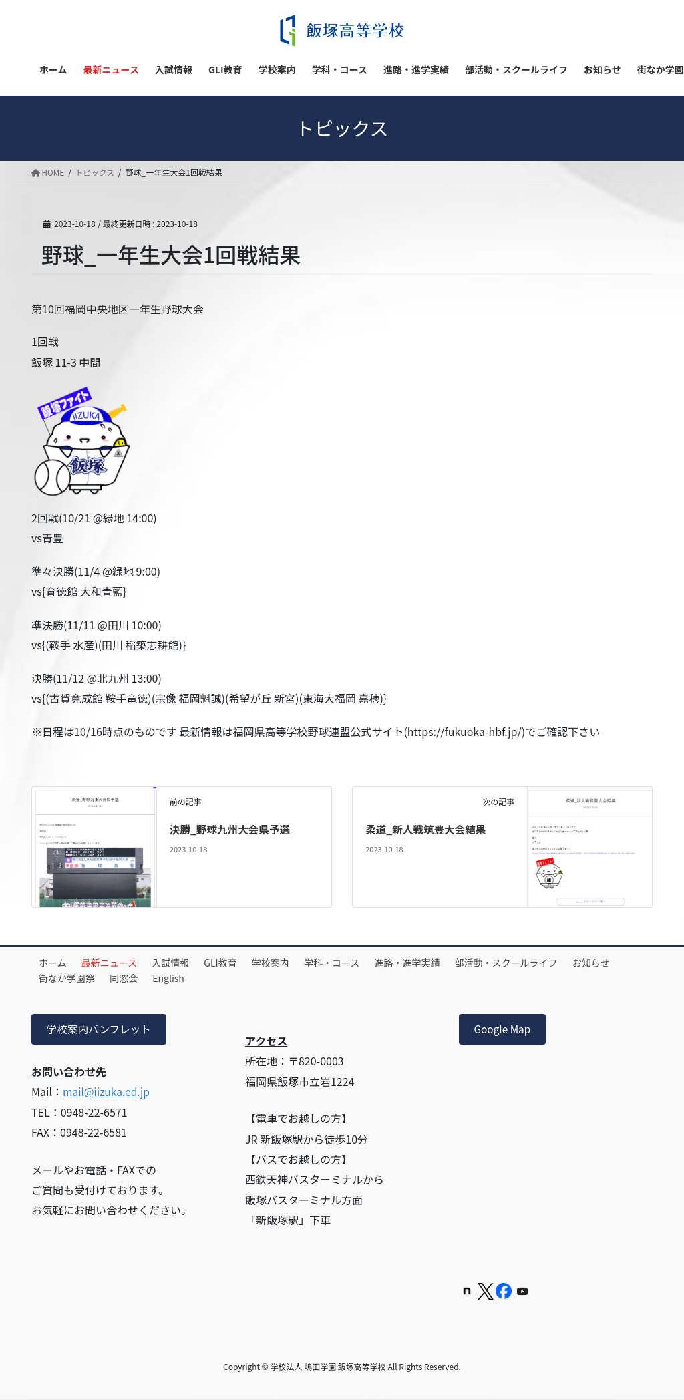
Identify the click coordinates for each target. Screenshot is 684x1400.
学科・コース (357, 962)
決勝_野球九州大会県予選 (231, 829)
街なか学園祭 (126, 978)
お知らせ (60, 978)
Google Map (503, 1030)
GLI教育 (236, 962)
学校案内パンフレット (100, 1030)
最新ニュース (116, 962)
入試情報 (182, 962)
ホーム (55, 962)
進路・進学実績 (437, 962)
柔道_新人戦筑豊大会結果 (427, 829)
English (237, 978)
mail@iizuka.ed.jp (107, 1093)
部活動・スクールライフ (541, 962)
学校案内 (291, 962)
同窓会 (188, 978)
